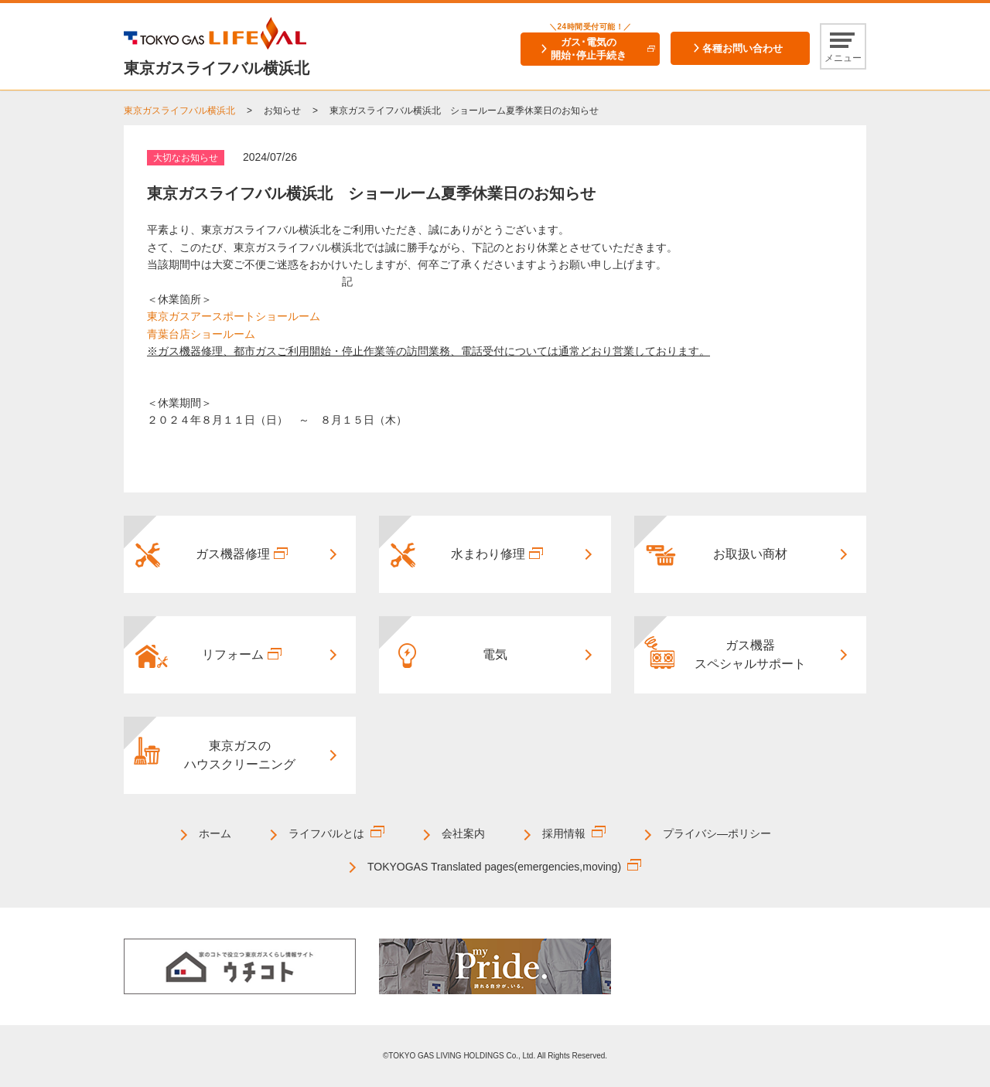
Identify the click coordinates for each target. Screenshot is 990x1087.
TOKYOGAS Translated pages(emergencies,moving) (494, 866)
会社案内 (463, 833)
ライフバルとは (326, 833)
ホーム (215, 833)
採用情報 (563, 833)
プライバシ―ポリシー (717, 833)
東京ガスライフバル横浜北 (179, 110)
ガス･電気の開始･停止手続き (588, 48)
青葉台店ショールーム (201, 334)
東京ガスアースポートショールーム (233, 316)
